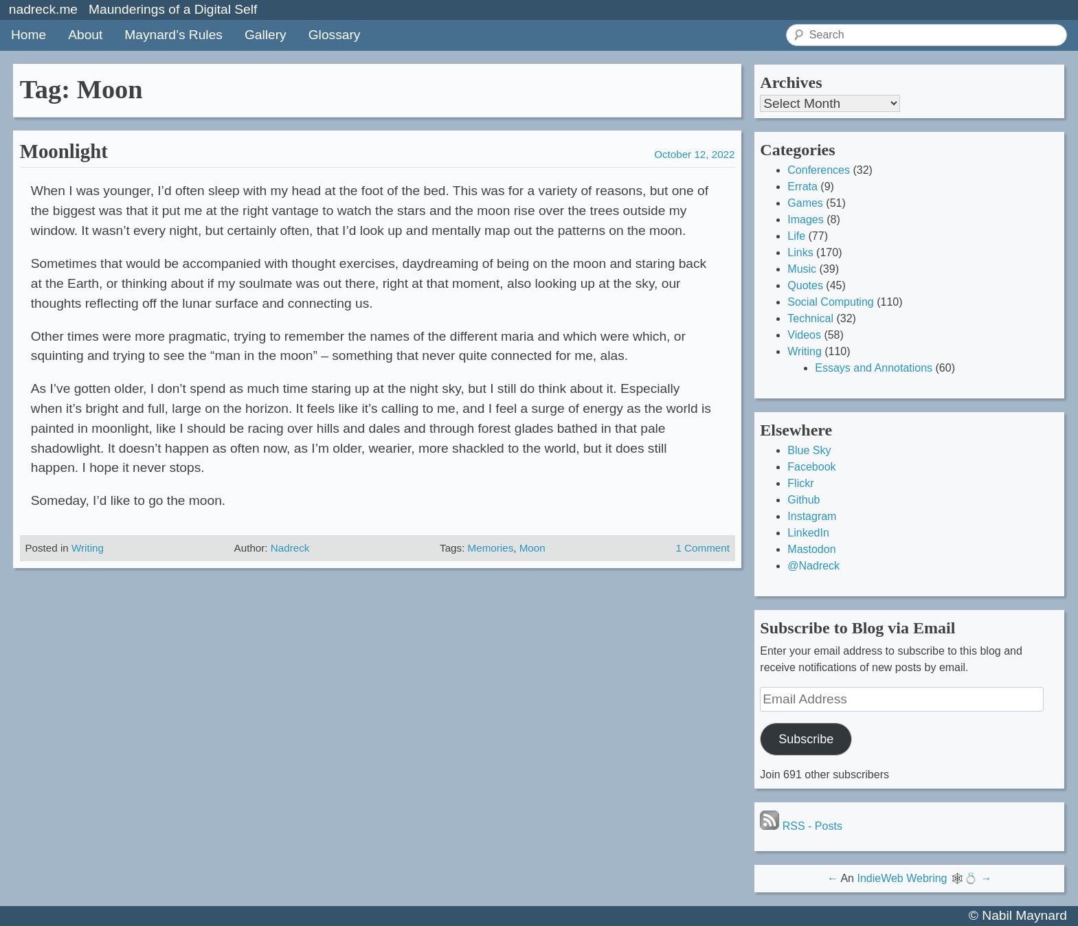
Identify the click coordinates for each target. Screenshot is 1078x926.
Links (800, 252)
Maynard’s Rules (173, 34)
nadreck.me (43, 9)
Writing (87, 548)
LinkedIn (808, 533)
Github (803, 500)
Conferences (818, 170)
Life (796, 236)
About (85, 34)
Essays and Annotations (873, 368)
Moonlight (64, 151)
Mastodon (811, 549)
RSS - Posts (801, 826)
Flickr (800, 483)
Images (805, 219)
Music (801, 269)
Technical (810, 318)
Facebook (811, 467)
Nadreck (290, 548)
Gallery (266, 34)
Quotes (805, 285)
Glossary (334, 34)
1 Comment (702, 548)
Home (28, 34)
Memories (491, 548)
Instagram (811, 516)
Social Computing (830, 302)
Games (805, 203)
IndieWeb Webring (902, 878)
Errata (802, 186)
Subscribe (805, 739)
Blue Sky (809, 450)
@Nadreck (813, 566)
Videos (804, 335)
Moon (532, 548)
